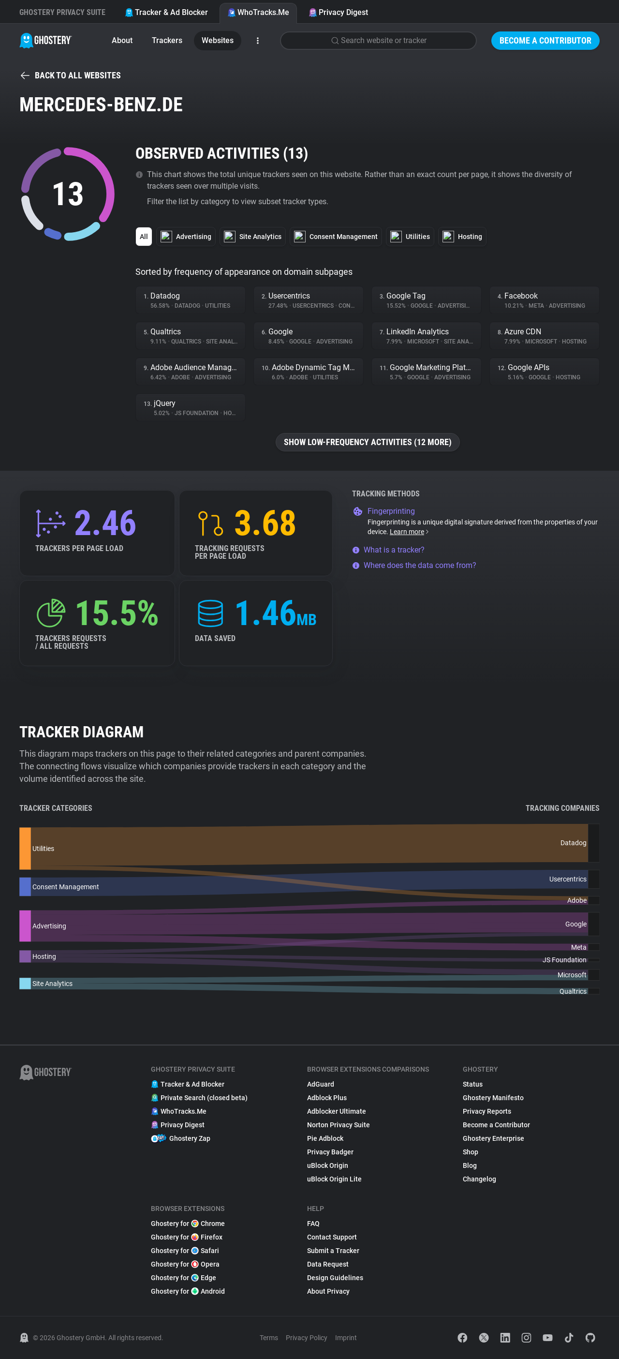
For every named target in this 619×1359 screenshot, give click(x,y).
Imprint (346, 1338)
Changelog (479, 1179)
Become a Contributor (545, 40)
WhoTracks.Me (258, 12)
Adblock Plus (327, 1098)
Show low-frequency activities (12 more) (368, 442)
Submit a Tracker (333, 1250)
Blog (470, 1165)
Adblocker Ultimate (336, 1111)
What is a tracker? (388, 549)
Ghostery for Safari (185, 1250)
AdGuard (320, 1084)
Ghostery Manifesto (493, 1098)
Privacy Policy (306, 1338)
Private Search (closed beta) (199, 1098)
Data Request (328, 1264)
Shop (470, 1152)
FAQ (313, 1223)
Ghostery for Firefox (186, 1237)
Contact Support (332, 1237)
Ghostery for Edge (183, 1278)
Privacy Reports (487, 1111)
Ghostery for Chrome (188, 1223)
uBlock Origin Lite (334, 1179)
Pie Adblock (325, 1138)
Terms (269, 1338)
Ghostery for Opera (185, 1264)
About (122, 40)
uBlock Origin (327, 1165)
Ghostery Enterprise (493, 1138)
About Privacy (328, 1291)
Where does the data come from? (414, 565)
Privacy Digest (338, 12)
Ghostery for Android (188, 1291)
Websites (218, 40)
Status (473, 1084)
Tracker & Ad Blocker (166, 12)
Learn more (410, 532)
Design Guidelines (335, 1278)
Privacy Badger (330, 1152)
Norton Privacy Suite (338, 1125)
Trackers (167, 40)
